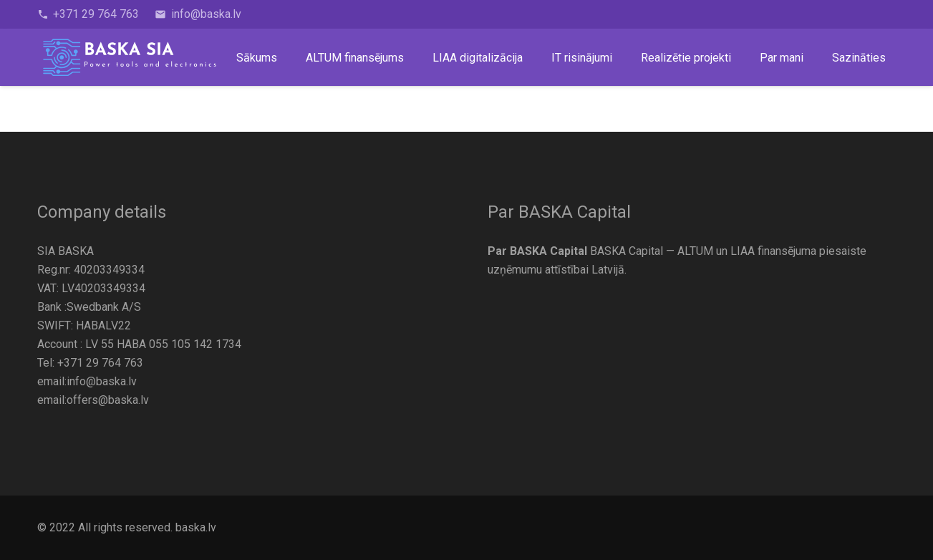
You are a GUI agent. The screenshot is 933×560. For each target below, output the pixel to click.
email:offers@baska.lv (93, 400)
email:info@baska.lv (87, 381)
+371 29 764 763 (100, 363)
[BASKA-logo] (130, 58)
